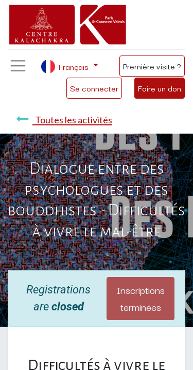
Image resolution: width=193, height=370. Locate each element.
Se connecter (94, 88)
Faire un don (159, 88)
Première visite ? (152, 66)
